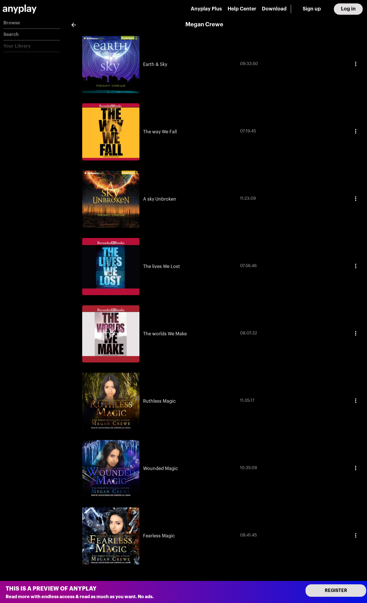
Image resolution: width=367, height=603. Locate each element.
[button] (31, 23)
